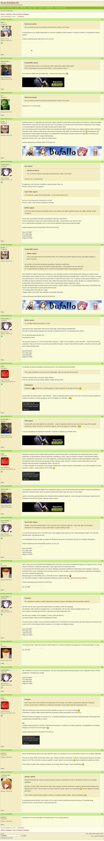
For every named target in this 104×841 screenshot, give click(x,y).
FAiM (2, 366)
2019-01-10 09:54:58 (6, 667)
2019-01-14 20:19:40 (6, 750)
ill (1, 564)
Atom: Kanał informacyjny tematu (94, 833)
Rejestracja (23, 7)
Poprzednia (7, 16)
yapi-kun (3, 753)
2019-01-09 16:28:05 (6, 161)
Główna (3, 7)
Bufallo (3, 122)
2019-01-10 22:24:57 (6, 694)
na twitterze (72, 725)
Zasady (17, 7)
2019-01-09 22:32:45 (6, 450)
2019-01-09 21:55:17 (6, 416)
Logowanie (41, 7)
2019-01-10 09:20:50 (6, 560)
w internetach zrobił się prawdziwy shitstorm (74, 578)
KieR (2, 22)
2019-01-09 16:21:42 (6, 118)
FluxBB (101, 836)
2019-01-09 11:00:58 (6, 19)
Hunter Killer (5, 61)
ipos (2, 96)
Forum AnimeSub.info (10, 3)
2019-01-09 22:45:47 (6, 486)
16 (18, 16)
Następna (21, 16)
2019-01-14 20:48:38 (6, 814)
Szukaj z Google (32, 7)
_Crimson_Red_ (6, 775)
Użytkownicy (9, 7)
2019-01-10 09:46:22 (6, 641)
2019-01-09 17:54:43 (6, 363)
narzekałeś (47, 431)
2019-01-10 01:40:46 (6, 517)
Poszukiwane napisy (60, 7)
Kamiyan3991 (5, 164)
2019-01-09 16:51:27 (6, 315)
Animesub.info (49, 7)
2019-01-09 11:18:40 (6, 92)
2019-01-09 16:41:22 (6, 244)
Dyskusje (8, 14)
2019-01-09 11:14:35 (6, 58)
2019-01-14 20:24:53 (6, 772)
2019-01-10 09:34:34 (6, 593)
